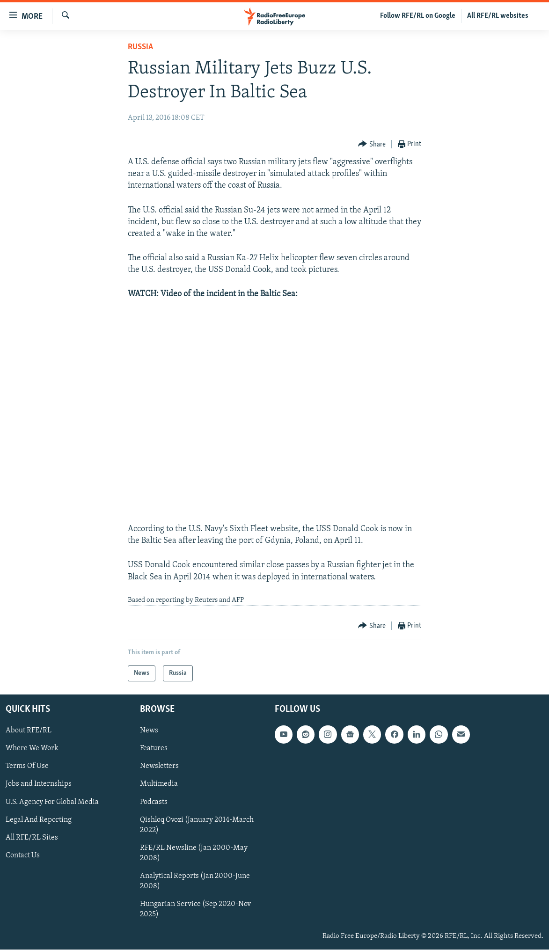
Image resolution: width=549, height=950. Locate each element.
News (149, 731)
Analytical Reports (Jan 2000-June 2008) (195, 881)
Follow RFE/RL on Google (417, 16)
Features (154, 749)
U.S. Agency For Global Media (52, 802)
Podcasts (154, 802)
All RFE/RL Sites (32, 837)
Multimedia (159, 784)
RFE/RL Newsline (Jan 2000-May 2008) (194, 853)
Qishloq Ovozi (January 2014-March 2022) (197, 825)
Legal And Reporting (39, 820)
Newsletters (159, 766)
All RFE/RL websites (497, 16)
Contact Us (23, 855)
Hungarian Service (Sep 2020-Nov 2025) (195, 909)
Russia (140, 47)
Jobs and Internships (39, 784)
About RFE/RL (28, 731)
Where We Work (32, 749)
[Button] (372, 144)
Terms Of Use (27, 766)
